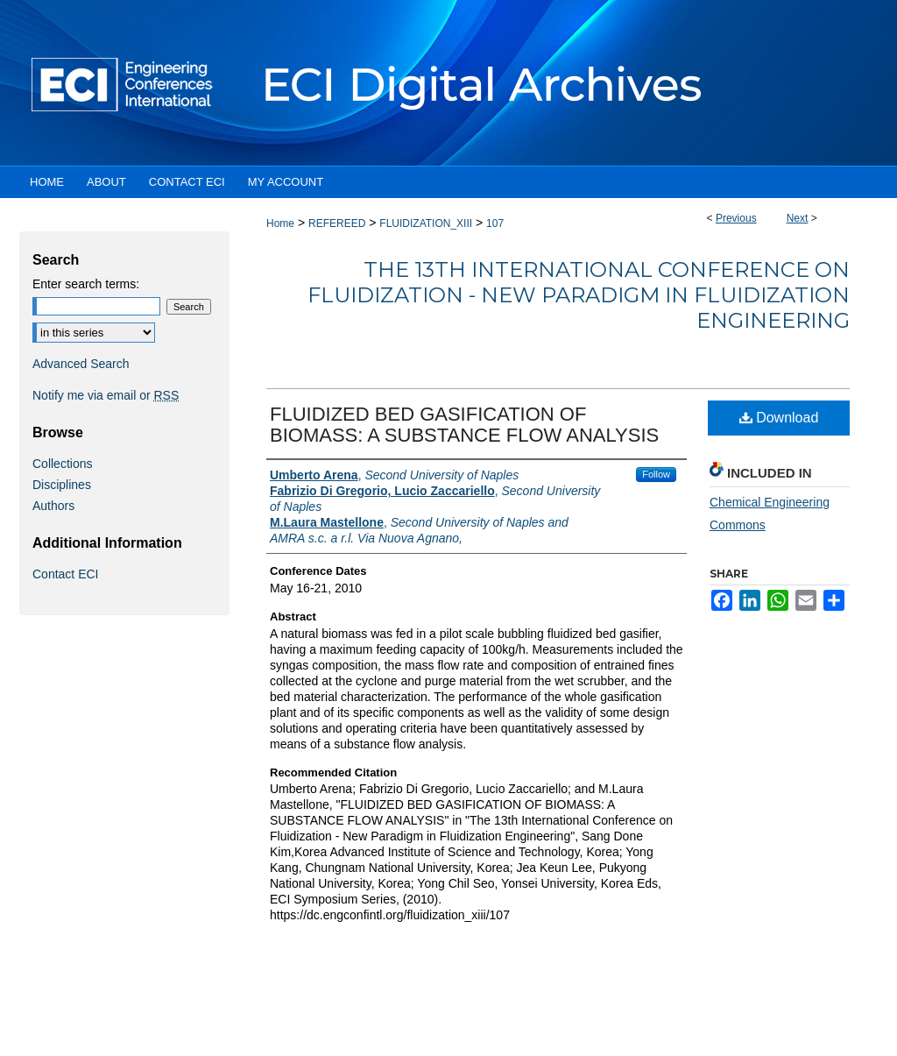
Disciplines (61, 485)
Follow (656, 474)
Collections (62, 464)
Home (280, 223)
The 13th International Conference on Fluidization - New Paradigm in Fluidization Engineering (578, 295)
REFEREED (336, 223)
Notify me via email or (105, 395)
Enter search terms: (85, 284)
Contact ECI (65, 574)
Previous (736, 218)
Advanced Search (81, 364)
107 (495, 223)
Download (779, 417)
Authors (53, 506)
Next (798, 218)
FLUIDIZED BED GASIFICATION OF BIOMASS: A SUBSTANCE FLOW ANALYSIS (464, 424)
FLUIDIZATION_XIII (425, 223)
